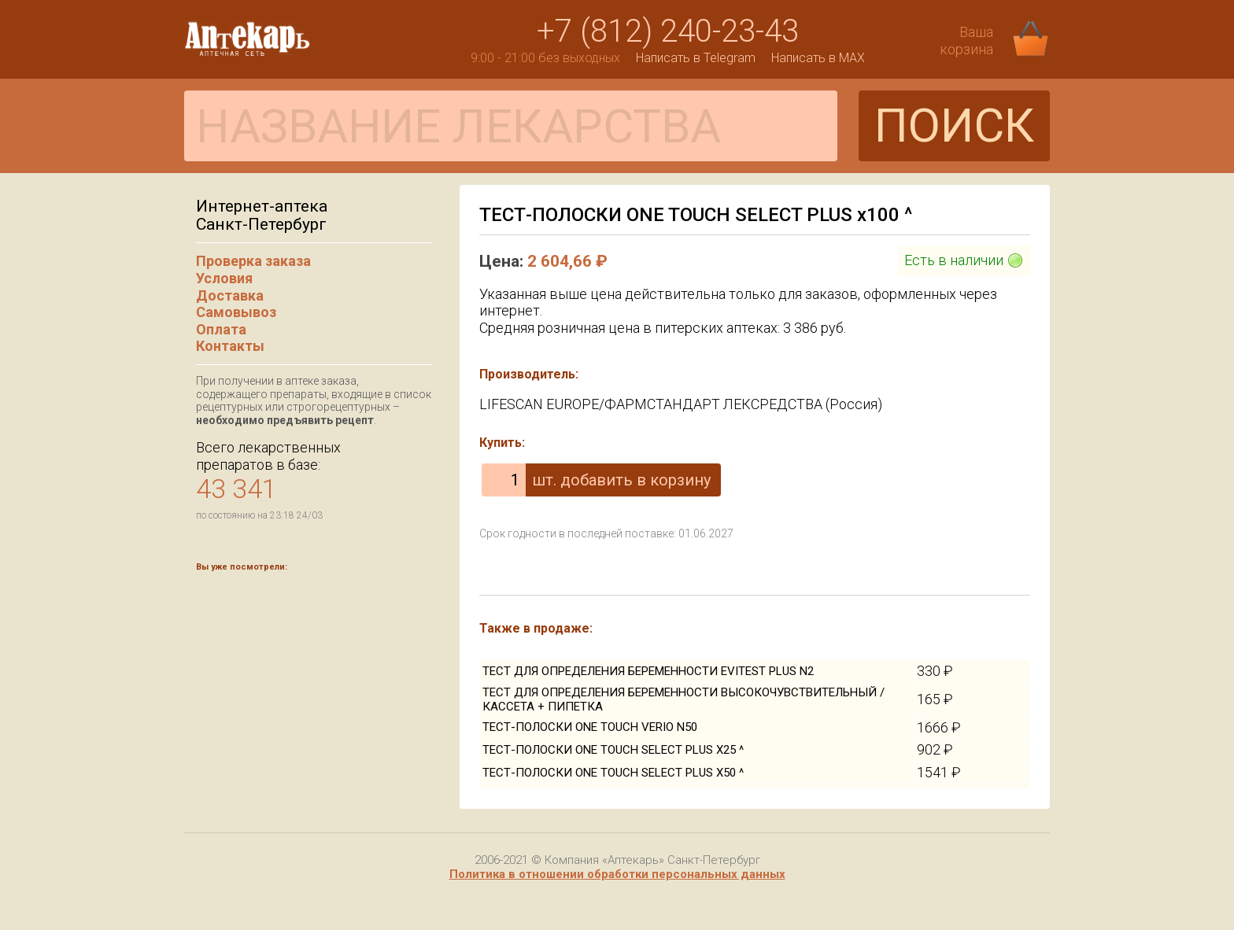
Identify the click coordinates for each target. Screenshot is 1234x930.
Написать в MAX (818, 57)
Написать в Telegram (696, 57)
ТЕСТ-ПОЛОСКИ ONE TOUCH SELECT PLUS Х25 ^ (613, 750)
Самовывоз (236, 312)
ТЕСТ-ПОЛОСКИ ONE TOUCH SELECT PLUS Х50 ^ (613, 773)
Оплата (221, 329)
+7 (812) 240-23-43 (668, 31)
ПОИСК (954, 125)
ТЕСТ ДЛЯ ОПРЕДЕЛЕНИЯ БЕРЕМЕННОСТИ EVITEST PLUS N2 (648, 671)
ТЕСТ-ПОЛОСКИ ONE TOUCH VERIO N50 (589, 727)
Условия (224, 278)
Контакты (230, 346)
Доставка (230, 295)
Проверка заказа (253, 261)
